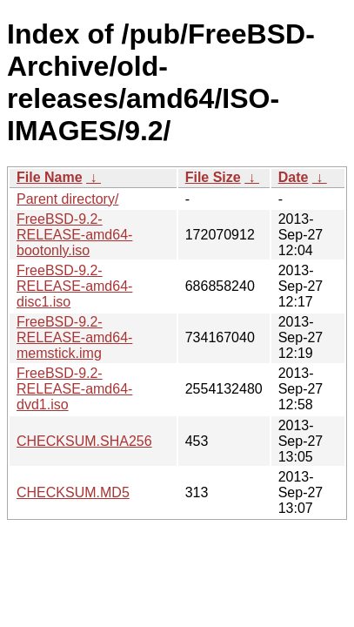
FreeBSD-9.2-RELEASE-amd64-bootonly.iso (74, 235)
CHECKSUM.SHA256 (84, 441)
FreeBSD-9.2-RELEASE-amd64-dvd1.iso (74, 389)
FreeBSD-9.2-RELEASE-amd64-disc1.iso (74, 286)
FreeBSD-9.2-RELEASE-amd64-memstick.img (74, 337)
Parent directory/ (67, 199)
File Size (213, 177)
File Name (50, 177)
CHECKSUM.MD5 (73, 492)
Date (293, 177)
